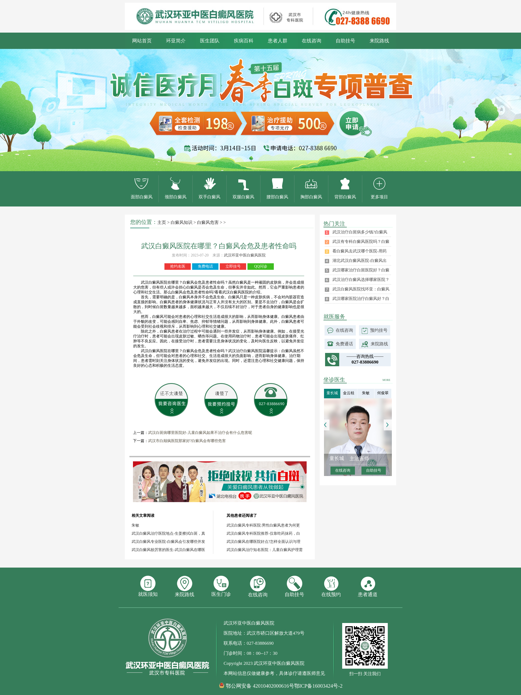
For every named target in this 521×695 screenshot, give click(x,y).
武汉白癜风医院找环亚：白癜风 (360, 289)
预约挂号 (378, 330)
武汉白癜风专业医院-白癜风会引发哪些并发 (168, 542)
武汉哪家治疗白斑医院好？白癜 (360, 270)
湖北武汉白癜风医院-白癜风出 (359, 260)
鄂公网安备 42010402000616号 (260, 686)
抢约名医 (177, 266)
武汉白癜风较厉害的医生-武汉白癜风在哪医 (168, 550)
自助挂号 (345, 40)
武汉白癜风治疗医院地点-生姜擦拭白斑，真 (168, 533)
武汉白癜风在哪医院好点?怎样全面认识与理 (263, 542)
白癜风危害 (208, 222)
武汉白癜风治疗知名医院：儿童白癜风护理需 (265, 550)
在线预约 (331, 586)
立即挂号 (233, 266)
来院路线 (379, 40)
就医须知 (148, 586)
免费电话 (205, 266)
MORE (386, 379)
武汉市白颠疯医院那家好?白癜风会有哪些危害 (187, 441)
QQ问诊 (260, 266)
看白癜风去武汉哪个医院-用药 (359, 251)
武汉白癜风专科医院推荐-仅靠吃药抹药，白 (263, 533)
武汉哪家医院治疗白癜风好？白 (360, 298)
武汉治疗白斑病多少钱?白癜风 (359, 232)
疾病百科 (243, 40)
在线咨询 (311, 40)
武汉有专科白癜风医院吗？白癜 (360, 241)
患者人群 (277, 40)
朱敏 (135, 525)
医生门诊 (221, 586)
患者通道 (367, 586)
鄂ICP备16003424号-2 (318, 686)
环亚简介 (176, 40)
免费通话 (344, 344)
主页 (161, 222)
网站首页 (142, 40)
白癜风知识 (181, 222)
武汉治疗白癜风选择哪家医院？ (360, 279)
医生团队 (210, 40)
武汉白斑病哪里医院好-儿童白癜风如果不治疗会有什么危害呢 (200, 433)
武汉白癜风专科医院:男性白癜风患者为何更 (263, 525)
